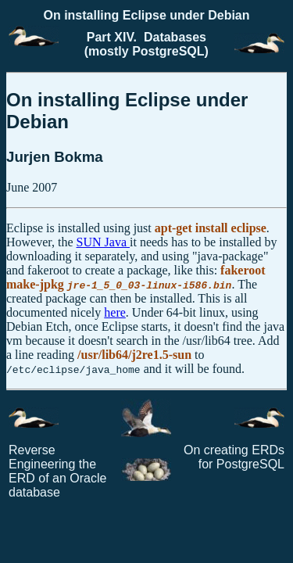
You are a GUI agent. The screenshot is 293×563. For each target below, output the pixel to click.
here (115, 312)
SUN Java (103, 242)
